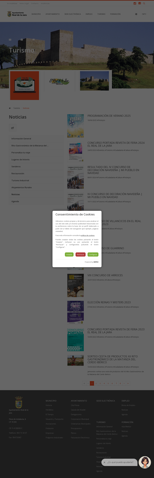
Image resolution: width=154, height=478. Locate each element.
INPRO (96, 262)
